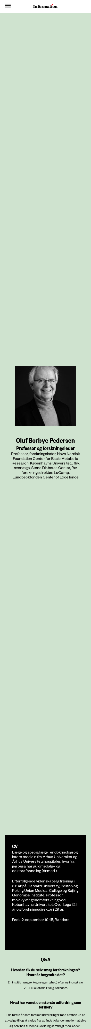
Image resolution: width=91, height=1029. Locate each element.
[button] (13, 6)
